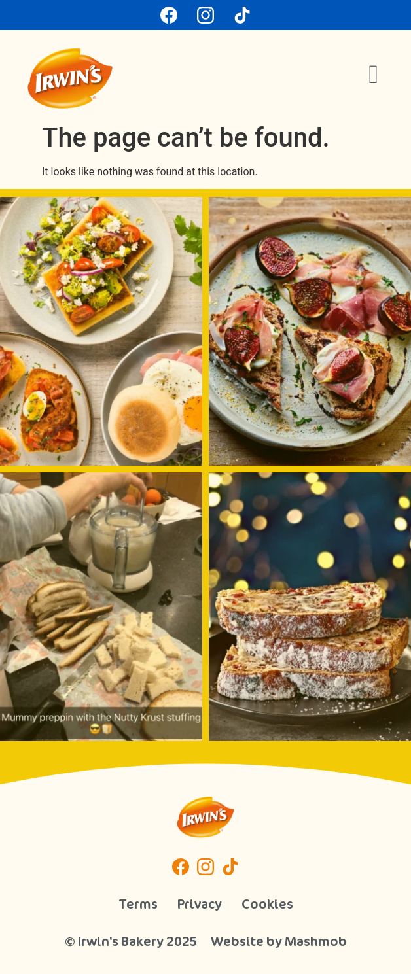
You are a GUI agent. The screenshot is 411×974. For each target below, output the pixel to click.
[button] (373, 74)
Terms (138, 904)
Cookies (267, 904)
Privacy (199, 904)
